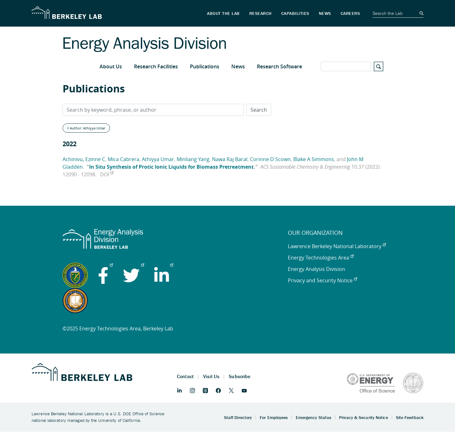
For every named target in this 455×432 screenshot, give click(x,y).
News (238, 66)
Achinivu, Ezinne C (84, 159)
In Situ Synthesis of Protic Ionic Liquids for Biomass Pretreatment (171, 166)
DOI (106, 174)
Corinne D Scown (270, 159)
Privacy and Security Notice (322, 280)
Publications (204, 66)
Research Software (279, 66)
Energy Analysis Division (316, 269)
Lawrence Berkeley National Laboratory (337, 246)
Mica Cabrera (123, 159)
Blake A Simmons (313, 159)
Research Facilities (156, 66)
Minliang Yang (193, 159)
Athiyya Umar (158, 159)
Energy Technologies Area (321, 257)
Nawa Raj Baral (229, 159)
